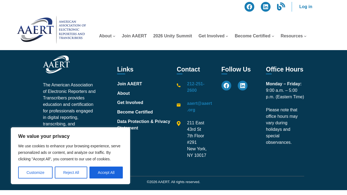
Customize (35, 172)
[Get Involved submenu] (227, 36)
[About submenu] (114, 36)
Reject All (71, 172)
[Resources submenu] (305, 36)
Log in (305, 6)
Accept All (106, 172)
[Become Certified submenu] (273, 36)
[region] (70, 155)
